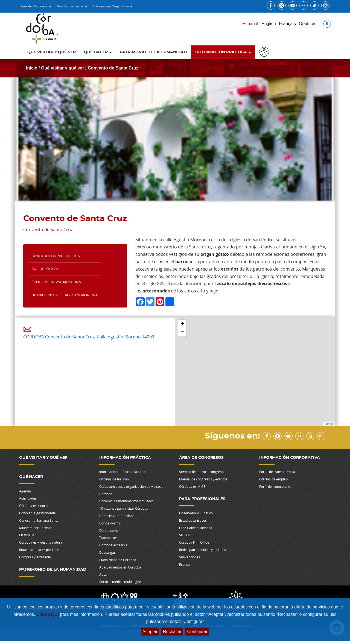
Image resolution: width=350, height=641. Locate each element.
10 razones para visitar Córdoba (123, 508)
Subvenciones (189, 557)
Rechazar (172, 631)
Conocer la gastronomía (37, 513)
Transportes (108, 537)
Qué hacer (98, 52)
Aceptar (150, 631)
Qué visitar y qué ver (51, 52)
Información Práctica (223, 52)
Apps (103, 574)
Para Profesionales (72, 6)
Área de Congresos (36, 6)
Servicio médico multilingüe (120, 581)
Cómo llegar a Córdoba (117, 516)
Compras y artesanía (35, 557)
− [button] (182, 332)
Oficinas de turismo (114, 479)
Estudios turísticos (193, 520)
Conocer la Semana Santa (39, 520)
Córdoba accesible (113, 545)
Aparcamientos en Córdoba (120, 567)
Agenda (25, 491)
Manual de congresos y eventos (203, 479)
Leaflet (329, 423)
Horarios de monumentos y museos (126, 501)
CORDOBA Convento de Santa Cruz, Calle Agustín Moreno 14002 (88, 337)
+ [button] (182, 324)
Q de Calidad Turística (195, 528)
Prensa (184, 564)
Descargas (107, 552)
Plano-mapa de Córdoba (117, 560)
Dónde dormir (110, 523)
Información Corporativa (112, 6)
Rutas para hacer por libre (39, 549)
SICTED (184, 535)
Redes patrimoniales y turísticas (203, 549)
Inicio (31, 68)
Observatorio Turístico (196, 513)
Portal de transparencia (277, 471)
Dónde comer (109, 530)
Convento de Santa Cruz (113, 68)
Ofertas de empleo (273, 479)
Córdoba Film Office (194, 542)
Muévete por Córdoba (35, 528)
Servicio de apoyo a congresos (202, 471)
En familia (26, 535)
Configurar (197, 631)
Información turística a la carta (122, 471)
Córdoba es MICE (192, 486)
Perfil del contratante (275, 486)
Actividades (28, 498)
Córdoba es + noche (34, 505)
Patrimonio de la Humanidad (153, 52)
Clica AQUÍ (48, 614)
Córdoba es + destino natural (41, 542)
